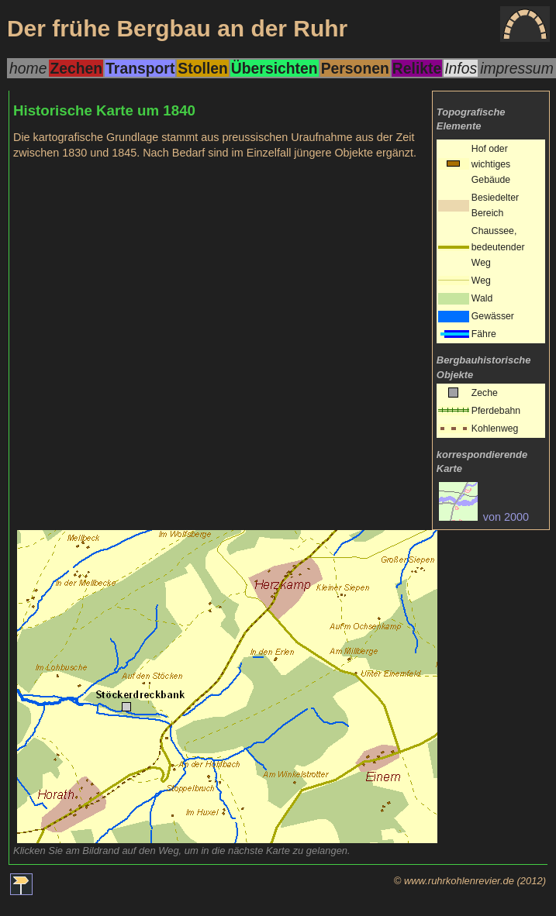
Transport (139, 68)
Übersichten (274, 68)
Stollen (202, 68)
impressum (517, 68)
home (28, 68)
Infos (460, 68)
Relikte (416, 68)
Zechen (76, 68)
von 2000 (484, 517)
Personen (355, 68)
